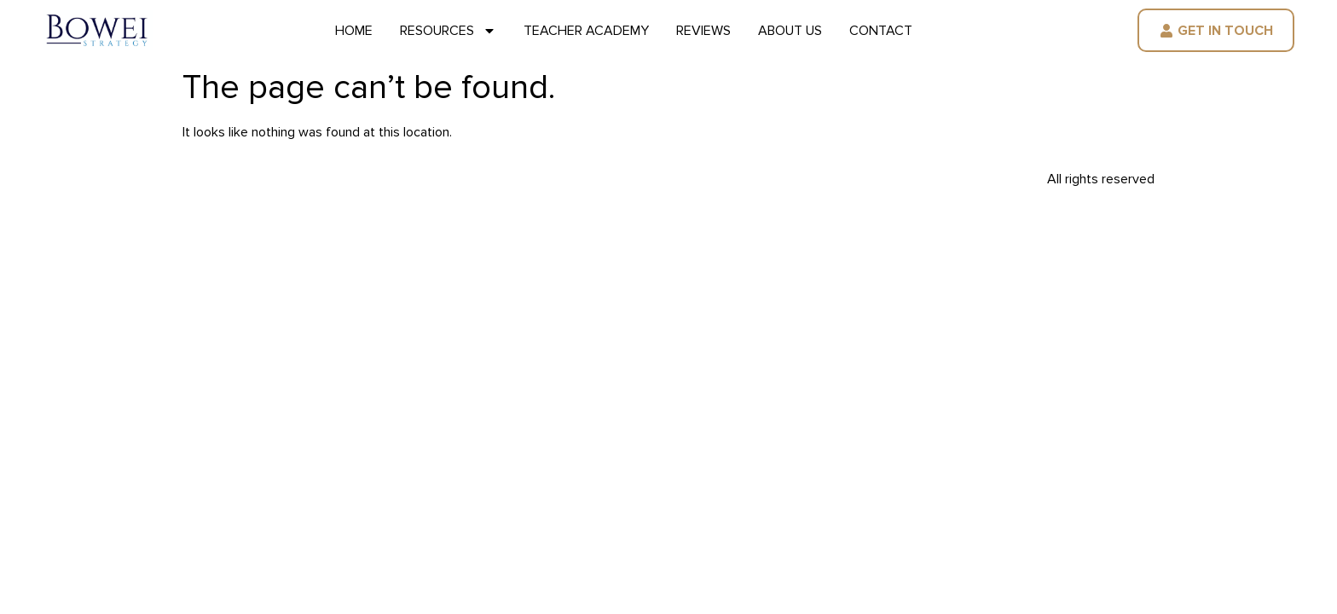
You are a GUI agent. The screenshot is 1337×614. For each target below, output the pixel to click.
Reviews (703, 30)
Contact (880, 30)
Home (354, 30)
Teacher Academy (586, 30)
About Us (790, 30)
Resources (448, 30)
